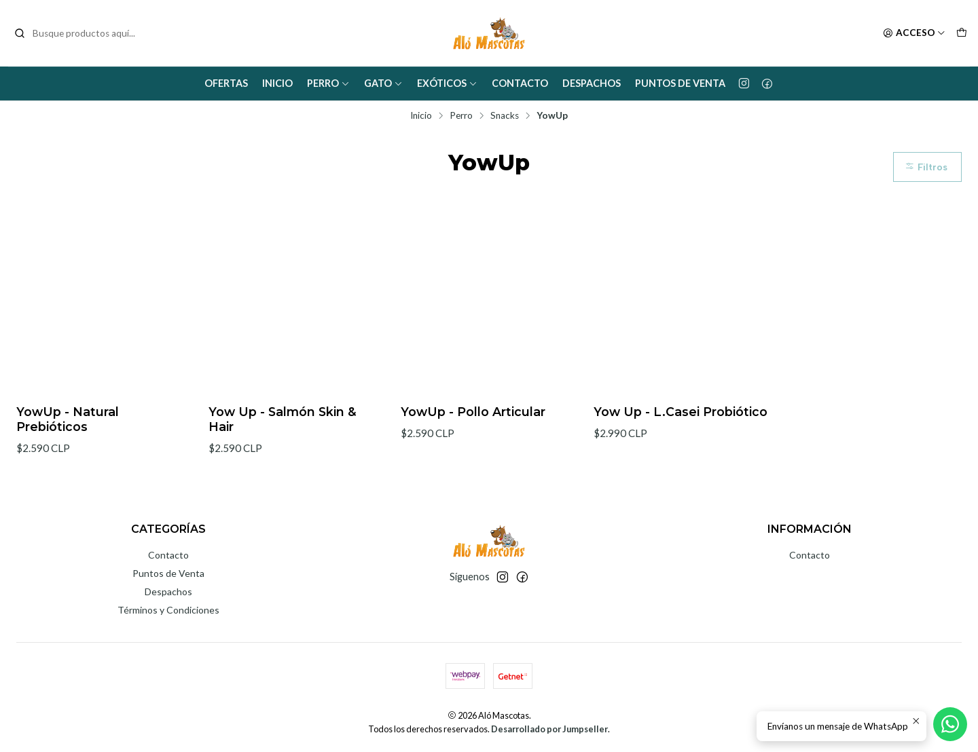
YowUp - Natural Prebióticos (67, 419)
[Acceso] (914, 33)
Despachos (591, 83)
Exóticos (447, 83)
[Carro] (962, 33)
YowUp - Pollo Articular (473, 412)
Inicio (277, 83)
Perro (328, 83)
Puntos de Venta (680, 83)
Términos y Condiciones (168, 610)
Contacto (520, 83)
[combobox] (83, 33)
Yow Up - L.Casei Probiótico (680, 412)
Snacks (504, 116)
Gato (383, 83)
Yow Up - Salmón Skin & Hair (283, 419)
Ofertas (226, 83)
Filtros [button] (926, 167)
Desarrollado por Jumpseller (549, 728)
